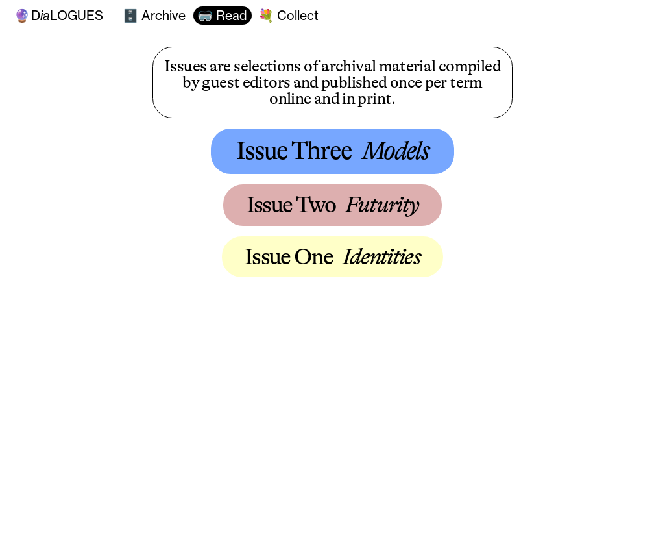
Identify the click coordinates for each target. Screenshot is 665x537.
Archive (162, 15)
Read (230, 15)
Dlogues (58, 15)
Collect (296, 15)
